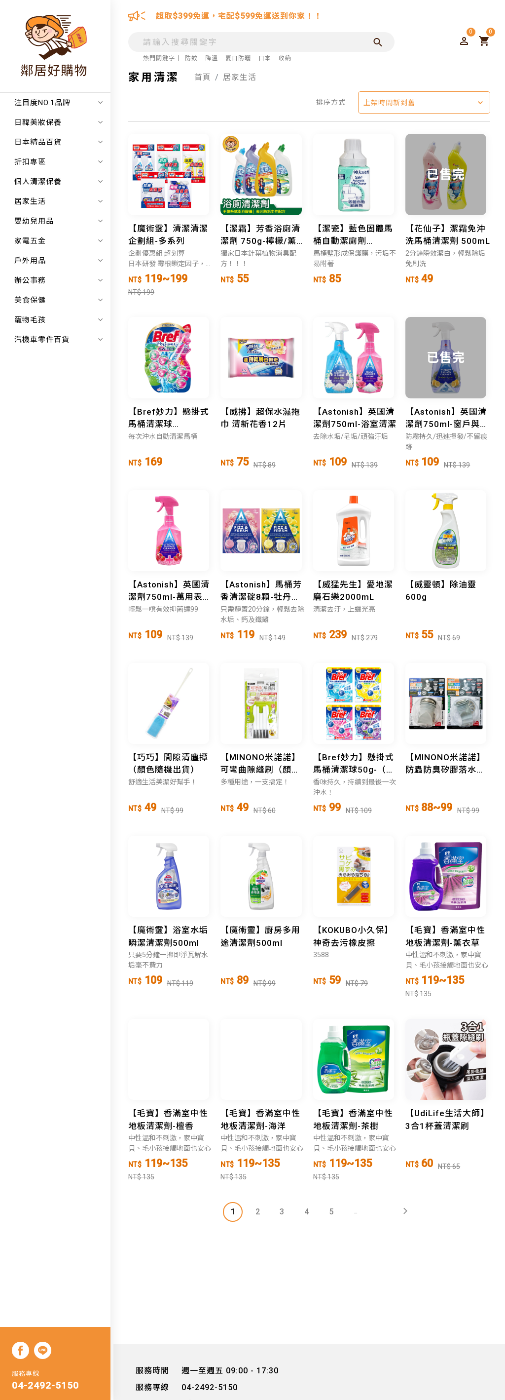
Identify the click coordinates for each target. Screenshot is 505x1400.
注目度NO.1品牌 (61, 102)
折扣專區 (61, 161)
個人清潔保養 (61, 181)
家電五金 (61, 240)
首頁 (202, 77)
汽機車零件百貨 (61, 339)
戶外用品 (61, 260)
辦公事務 (61, 280)
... (356, 1212)
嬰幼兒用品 (61, 221)
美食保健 (61, 300)
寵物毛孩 (61, 319)
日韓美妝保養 (61, 122)
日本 (264, 58)
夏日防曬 (238, 58)
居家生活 (61, 201)
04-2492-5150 (48, 1386)
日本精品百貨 (61, 142)
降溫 (211, 58)
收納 (285, 58)
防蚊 (191, 58)
